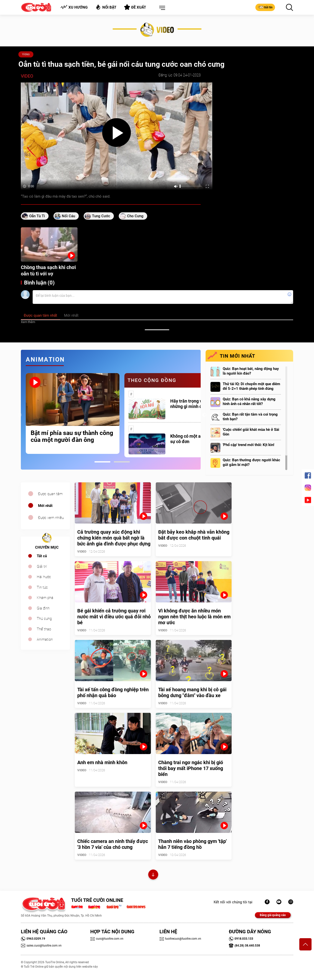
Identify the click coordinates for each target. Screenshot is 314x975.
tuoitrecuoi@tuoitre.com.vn (180, 938)
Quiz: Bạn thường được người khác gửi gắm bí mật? (251, 462)
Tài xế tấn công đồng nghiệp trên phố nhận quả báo (113, 692)
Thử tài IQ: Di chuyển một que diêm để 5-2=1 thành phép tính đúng (251, 386)
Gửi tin (265, 7)
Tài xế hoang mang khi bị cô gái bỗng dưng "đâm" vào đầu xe (192, 692)
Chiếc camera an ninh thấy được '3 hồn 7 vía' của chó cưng (112, 844)
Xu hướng (74, 7)
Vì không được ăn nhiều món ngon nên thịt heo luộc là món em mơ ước (194, 616)
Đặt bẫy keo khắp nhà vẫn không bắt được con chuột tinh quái (193, 535)
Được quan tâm (50, 494)
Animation (45, 639)
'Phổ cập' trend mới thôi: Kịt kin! (248, 445)
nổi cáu (68, 216)
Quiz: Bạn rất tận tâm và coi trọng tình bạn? (250, 416)
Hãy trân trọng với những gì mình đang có (192, 403)
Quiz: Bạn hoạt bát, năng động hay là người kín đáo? (251, 371)
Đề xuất (135, 7)
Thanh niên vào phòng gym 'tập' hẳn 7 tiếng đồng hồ (192, 844)
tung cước (101, 216)
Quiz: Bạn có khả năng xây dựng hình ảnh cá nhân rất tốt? (249, 401)
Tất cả (42, 556)
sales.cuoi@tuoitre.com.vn (41, 945)
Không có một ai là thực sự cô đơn (193, 438)
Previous (19, 415)
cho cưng (135, 216)
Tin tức (42, 587)
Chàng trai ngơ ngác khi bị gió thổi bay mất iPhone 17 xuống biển (190, 768)
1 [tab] (102, 461)
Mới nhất (45, 505)
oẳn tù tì (37, 216)
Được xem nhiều (51, 517)
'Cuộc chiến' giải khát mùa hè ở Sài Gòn (251, 431)
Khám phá (45, 598)
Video (26, 54)
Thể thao (44, 629)
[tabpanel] (72, 413)
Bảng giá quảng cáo (273, 915)
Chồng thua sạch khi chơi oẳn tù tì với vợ (48, 270)
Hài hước (44, 577)
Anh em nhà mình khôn (102, 762)
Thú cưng (44, 618)
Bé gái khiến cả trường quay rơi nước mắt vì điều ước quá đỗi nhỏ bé (114, 616)
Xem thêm (28, 322)
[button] (161, 8)
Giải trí (42, 566)
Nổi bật (105, 7)
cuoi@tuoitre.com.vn (106, 938)
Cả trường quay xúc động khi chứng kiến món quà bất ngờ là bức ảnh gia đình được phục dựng (113, 538)
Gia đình (43, 608)
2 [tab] (122, 461)
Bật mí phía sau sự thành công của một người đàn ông (72, 436)
